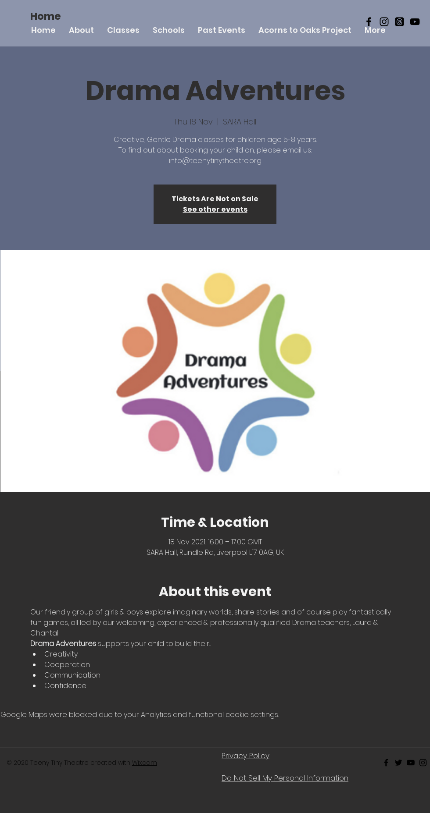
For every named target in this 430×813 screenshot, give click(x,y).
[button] (123, 30)
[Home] (45, 16)
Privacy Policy (245, 755)
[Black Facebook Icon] (369, 22)
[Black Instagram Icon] (384, 22)
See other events (215, 209)
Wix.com (144, 762)
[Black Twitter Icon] (398, 762)
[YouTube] (415, 22)
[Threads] (399, 22)
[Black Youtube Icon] (411, 762)
